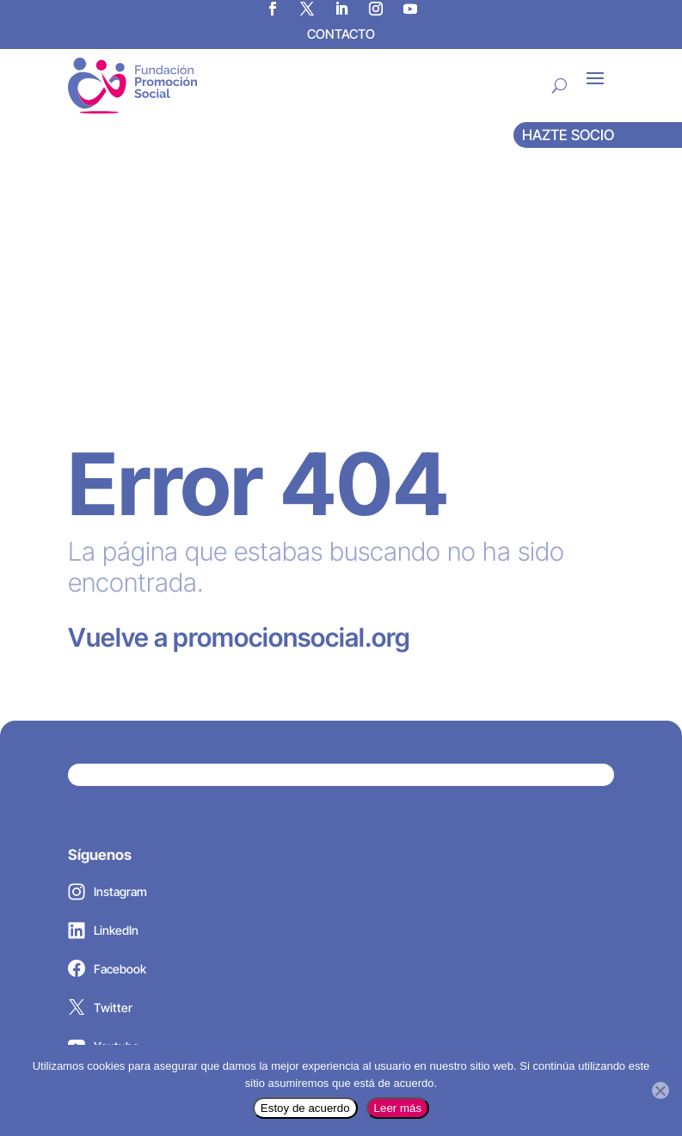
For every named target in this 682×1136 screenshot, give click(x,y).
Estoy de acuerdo (305, 1108)
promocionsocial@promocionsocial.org (213, 964)
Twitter (100, 787)
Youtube (103, 825)
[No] (660, 1090)
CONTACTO (341, 34)
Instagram (107, 671)
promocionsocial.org (267, 412)
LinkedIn (103, 709)
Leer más (398, 1108)
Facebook (107, 748)
